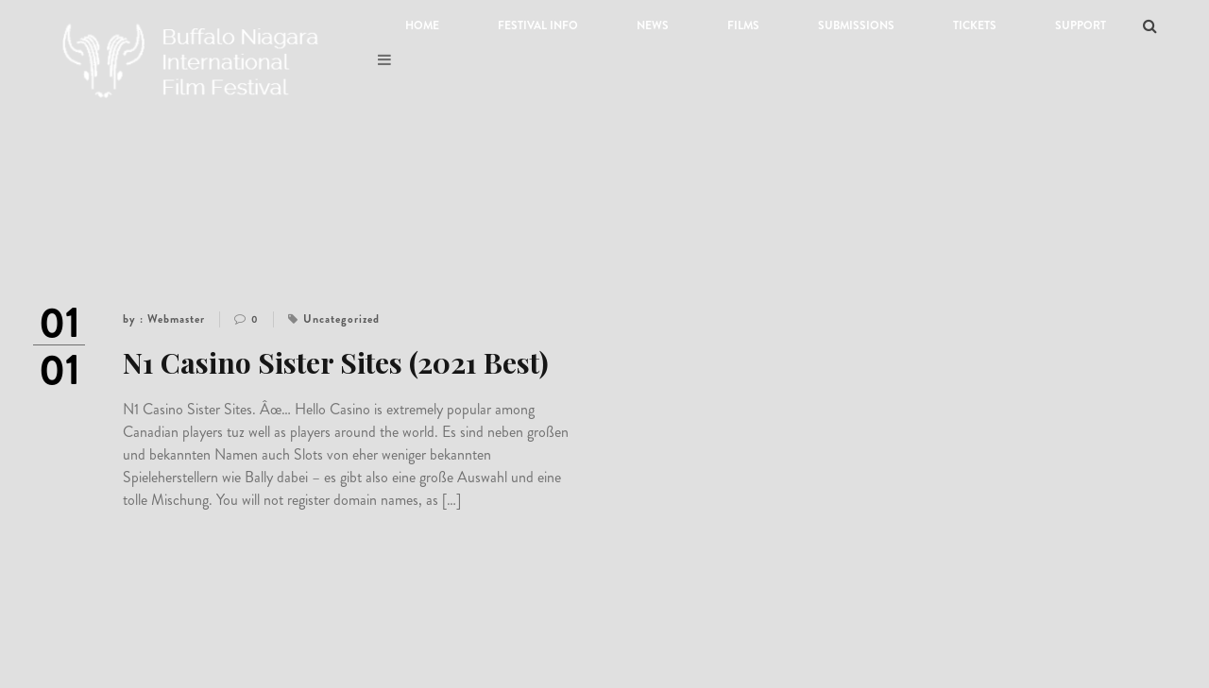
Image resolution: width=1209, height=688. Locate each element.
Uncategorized (341, 318)
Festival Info (538, 25)
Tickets (974, 25)
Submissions (856, 25)
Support (1080, 25)
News (653, 25)
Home (422, 25)
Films (743, 25)
